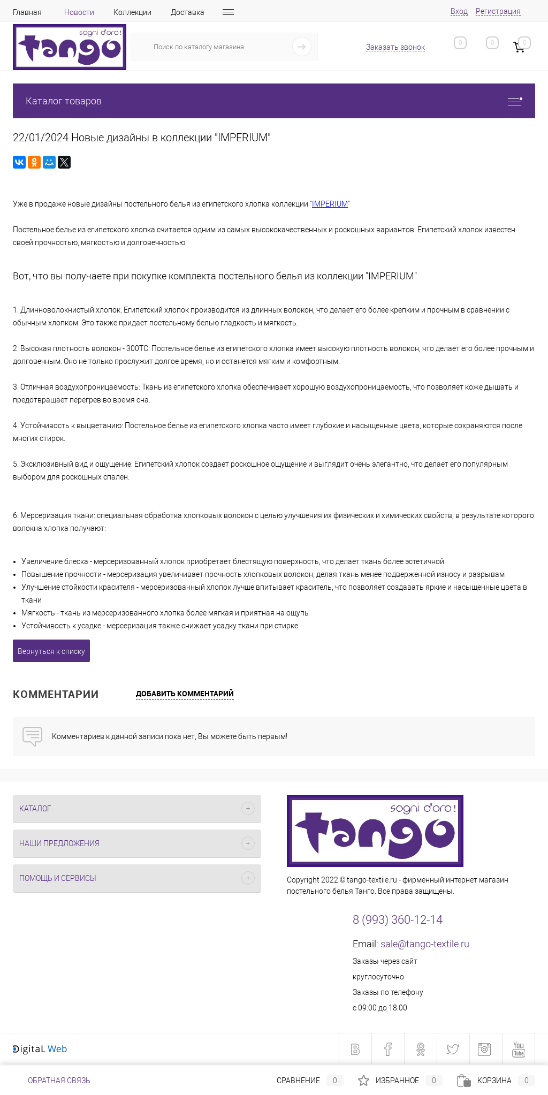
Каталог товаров (274, 100)
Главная (27, 12)
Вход (459, 11)
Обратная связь (51, 1080)
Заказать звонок (395, 47)
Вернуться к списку (51, 651)
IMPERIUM (330, 204)
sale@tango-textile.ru (424, 943)
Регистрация (498, 11)
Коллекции (132, 12)
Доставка (187, 12)
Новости (79, 12)
